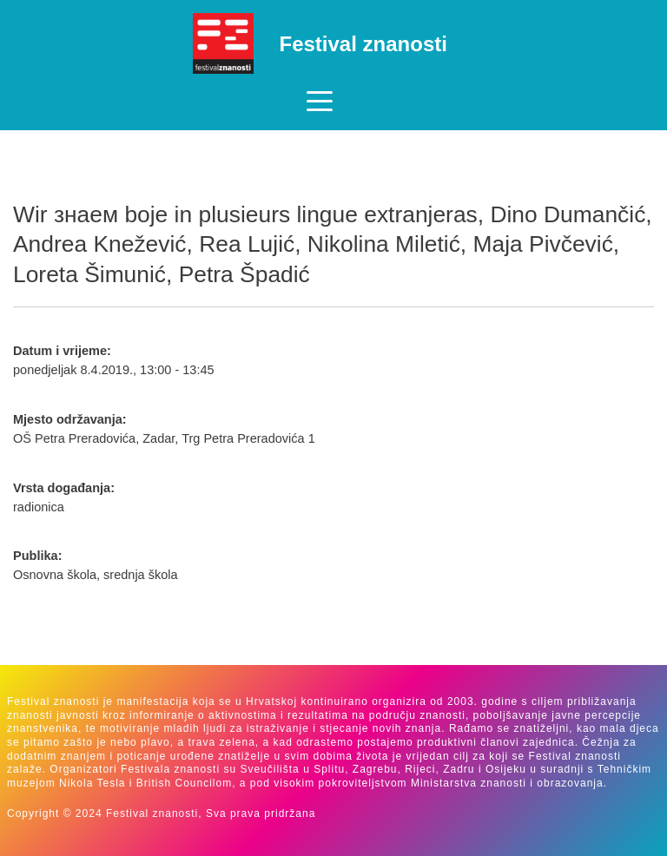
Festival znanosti (363, 44)
